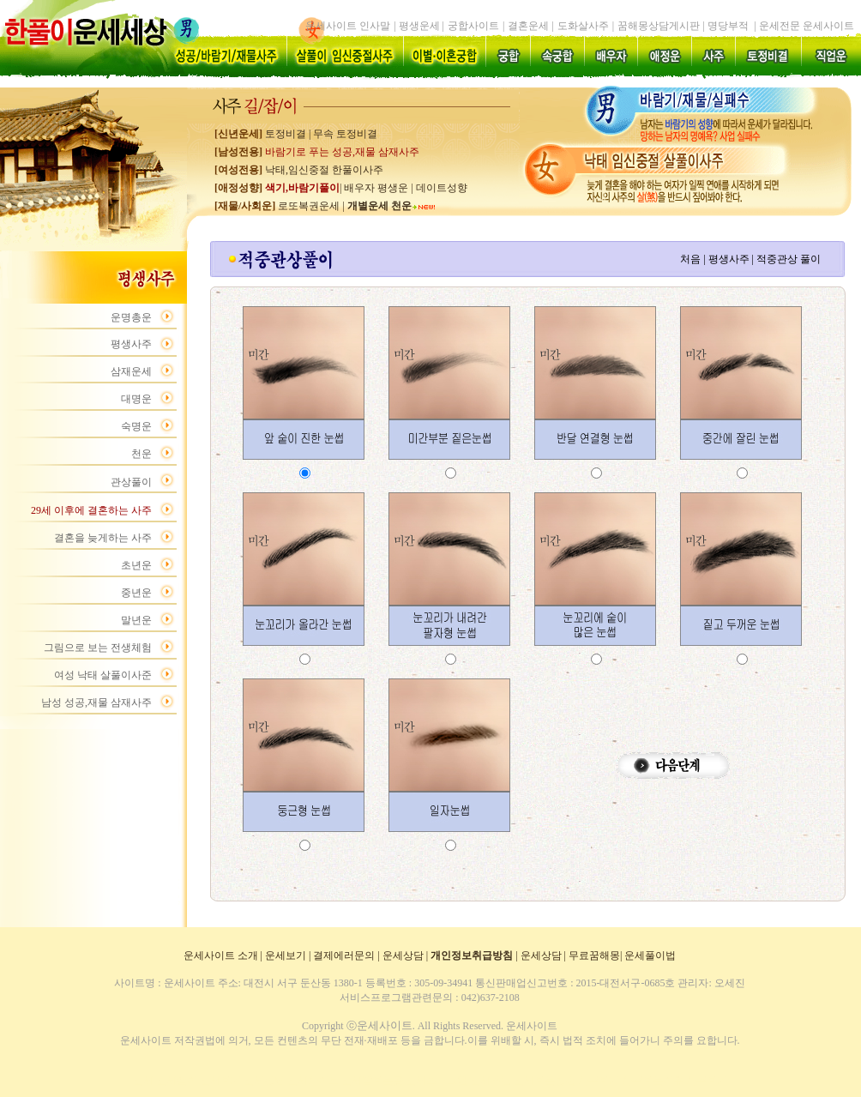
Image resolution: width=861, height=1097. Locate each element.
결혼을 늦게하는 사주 (103, 538)
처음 (690, 259)
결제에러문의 (344, 955)
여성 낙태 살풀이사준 (103, 675)
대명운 (136, 399)
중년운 (136, 593)
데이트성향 (441, 188)
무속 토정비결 (345, 134)
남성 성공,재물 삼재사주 (96, 702)
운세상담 (403, 955)
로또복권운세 (307, 206)
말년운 (136, 620)
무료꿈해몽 (594, 955)
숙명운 (136, 426)
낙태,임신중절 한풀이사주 (324, 170)
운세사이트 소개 (221, 955)
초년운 (136, 565)
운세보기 (285, 955)
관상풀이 (131, 482)
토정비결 (285, 134)
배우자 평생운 (376, 188)
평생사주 (131, 344)
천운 (141, 454)
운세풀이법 (650, 955)
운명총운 (131, 317)
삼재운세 (131, 371)
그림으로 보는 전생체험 (98, 648)
